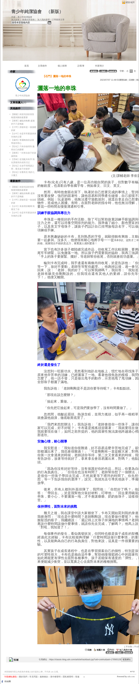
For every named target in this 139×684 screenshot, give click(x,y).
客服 (77, 676)
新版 (54, 11)
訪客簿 (80, 65)
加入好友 (15, 19)
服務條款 (44, 676)
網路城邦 (130, 2)
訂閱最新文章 (58, 19)
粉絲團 (8, 681)
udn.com (131, 676)
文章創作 (42, 65)
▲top (132, 671)
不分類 (129, 646)
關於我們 (23, 676)
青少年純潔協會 (26, 11)
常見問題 (33, 676)
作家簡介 (99, 65)
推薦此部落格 (28, 19)
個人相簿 (62, 65)
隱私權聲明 (68, 676)
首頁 (26, 65)
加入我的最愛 (43, 19)
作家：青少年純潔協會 (21, 17)
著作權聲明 (55, 676)
